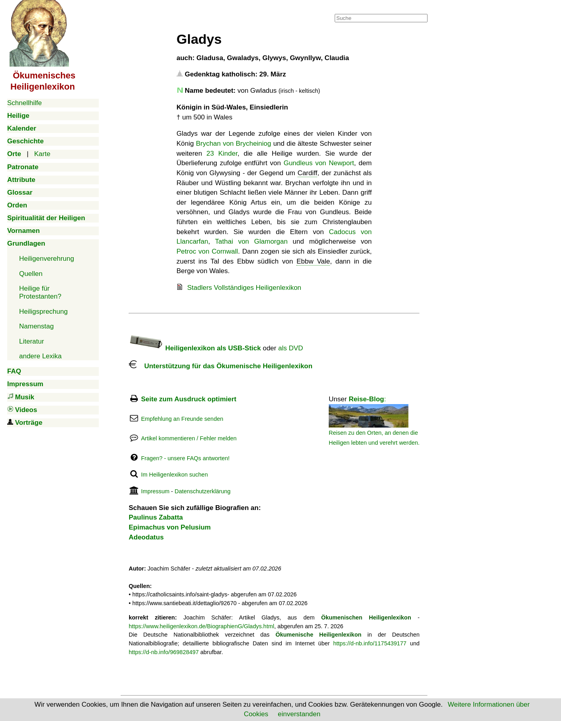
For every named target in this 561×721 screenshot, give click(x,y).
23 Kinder (221, 153)
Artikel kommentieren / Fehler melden (189, 438)
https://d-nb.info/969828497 (164, 652)
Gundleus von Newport (319, 163)
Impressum (155, 491)
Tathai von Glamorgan (251, 241)
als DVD (290, 348)
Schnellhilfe (24, 103)
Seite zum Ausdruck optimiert (188, 399)
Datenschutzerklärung (202, 491)
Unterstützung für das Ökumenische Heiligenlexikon (220, 366)
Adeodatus (146, 537)
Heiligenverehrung (46, 258)
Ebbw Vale (313, 261)
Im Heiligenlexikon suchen (174, 474)
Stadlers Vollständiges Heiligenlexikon (244, 287)
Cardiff (308, 173)
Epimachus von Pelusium (170, 527)
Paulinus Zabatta (156, 517)
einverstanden (299, 714)
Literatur (31, 341)
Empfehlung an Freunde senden (182, 419)
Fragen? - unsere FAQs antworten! (185, 458)
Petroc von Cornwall (207, 251)
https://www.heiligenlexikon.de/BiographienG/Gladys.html (201, 626)
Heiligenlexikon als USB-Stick (195, 348)
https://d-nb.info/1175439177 (369, 643)
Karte (42, 154)
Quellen (31, 273)
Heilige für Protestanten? (40, 292)
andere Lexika (40, 356)
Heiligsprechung (43, 311)
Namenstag (36, 326)
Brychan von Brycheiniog (233, 143)
